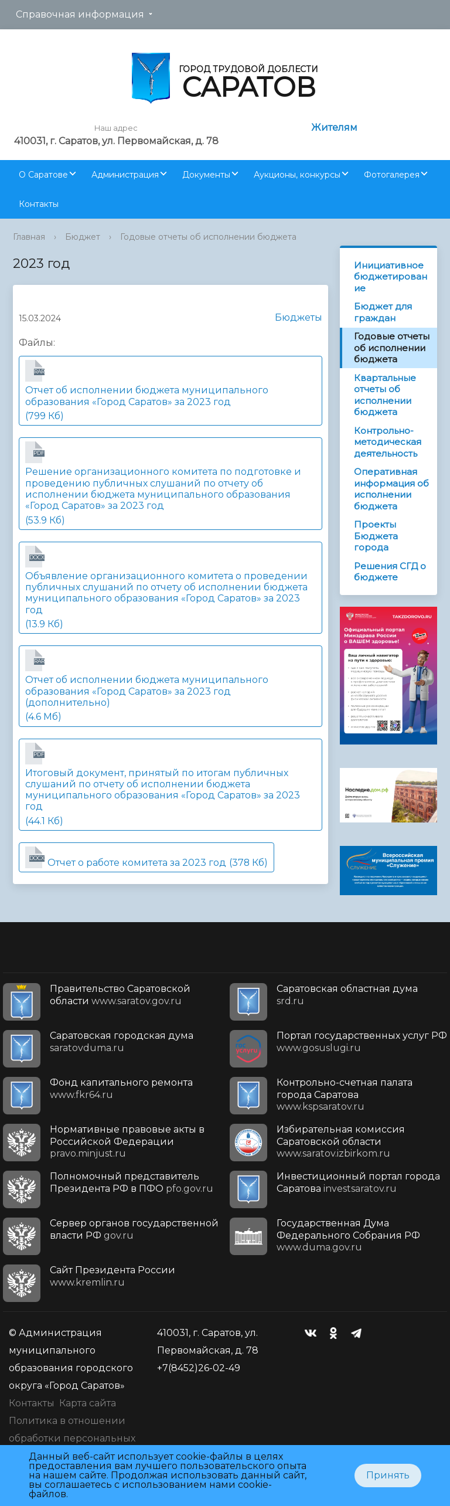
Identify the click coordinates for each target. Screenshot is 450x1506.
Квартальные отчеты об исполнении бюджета (385, 395)
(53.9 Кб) (170, 483)
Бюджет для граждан (383, 312)
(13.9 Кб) (170, 588)
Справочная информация (80, 14)
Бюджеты (292, 318)
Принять (388, 1475)
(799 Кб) (170, 390)
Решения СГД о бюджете (390, 571)
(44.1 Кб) (170, 785)
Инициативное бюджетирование (390, 277)
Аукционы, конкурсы (297, 174)
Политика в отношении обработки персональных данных (72, 1438)
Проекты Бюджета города (376, 536)
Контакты (39, 204)
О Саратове (43, 174)
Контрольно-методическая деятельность (387, 442)
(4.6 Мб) (170, 686)
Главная (29, 237)
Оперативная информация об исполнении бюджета (391, 489)
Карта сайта (87, 1403)
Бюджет (82, 237)
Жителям (334, 127)
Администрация (125, 174)
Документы (206, 174)
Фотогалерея (392, 174)
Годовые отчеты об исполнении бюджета (208, 237)
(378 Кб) (146, 857)
